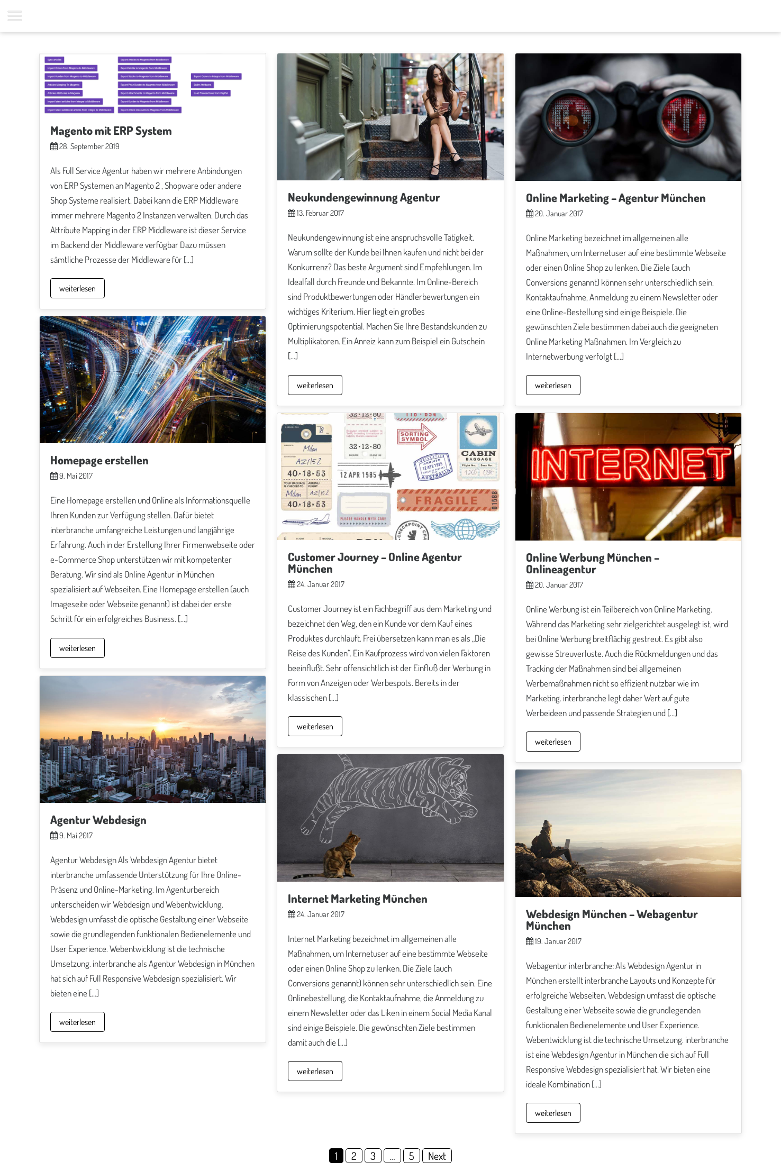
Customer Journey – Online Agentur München (375, 562)
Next (437, 1156)
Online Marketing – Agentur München (616, 197)
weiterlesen (77, 288)
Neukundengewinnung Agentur (364, 196)
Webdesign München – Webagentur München (612, 919)
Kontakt (401, 16)
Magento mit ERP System (111, 130)
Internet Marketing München (358, 898)
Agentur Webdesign (98, 819)
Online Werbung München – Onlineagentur (592, 563)
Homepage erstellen (99, 459)
